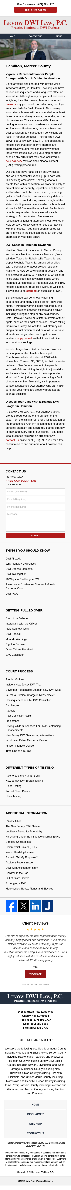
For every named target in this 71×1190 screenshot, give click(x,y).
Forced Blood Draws (18, 793)
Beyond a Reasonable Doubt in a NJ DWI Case (34, 691)
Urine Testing (13, 799)
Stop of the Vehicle (17, 619)
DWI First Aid (13, 558)
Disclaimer (35, 1118)
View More (35, 978)
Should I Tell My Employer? (22, 860)
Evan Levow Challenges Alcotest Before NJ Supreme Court (31, 587)
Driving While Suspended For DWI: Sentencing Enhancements (34, 730)
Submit (35, 535)
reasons (11, 104)
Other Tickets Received (20, 650)
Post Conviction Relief (19, 717)
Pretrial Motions (15, 680)
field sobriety (14, 161)
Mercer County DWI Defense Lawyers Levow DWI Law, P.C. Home (35, 24)
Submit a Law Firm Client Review (35, 988)
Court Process (19, 672)
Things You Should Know (28, 550)
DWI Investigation (16, 574)
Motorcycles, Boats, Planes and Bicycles (30, 892)
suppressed (24, 338)
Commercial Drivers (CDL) (21, 850)
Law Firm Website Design (34, 1185)
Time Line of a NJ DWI (19, 753)
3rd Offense (13, 722)
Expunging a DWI (16, 887)
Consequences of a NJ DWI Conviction (29, 701)
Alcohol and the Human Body (23, 778)
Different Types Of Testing (30, 770)
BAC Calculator (15, 655)
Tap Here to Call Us (35, 10)
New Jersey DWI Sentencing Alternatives (30, 737)
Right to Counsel (16, 645)
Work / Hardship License (20, 855)
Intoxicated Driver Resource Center (27, 742)
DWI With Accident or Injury (22, 871)
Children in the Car (17, 876)
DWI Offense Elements (19, 569)
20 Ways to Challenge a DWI (23, 579)
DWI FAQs (12, 594)
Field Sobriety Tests (17, 629)
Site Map (35, 1128)
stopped (31, 290)
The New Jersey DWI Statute (23, 829)
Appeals (10, 712)
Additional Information (27, 816)
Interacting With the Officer (21, 624)
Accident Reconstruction (20, 866)
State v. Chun (14, 824)
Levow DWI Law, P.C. (44, 1176)
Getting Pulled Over (24, 611)
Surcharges (12, 707)
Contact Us (35, 36)
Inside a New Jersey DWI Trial (24, 686)
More (59, 36)
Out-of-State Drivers (18, 881)
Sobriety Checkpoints (18, 845)
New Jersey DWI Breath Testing (25, 783)
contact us (12, 440)
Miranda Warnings (16, 640)
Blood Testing (14, 788)
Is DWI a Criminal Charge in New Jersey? (30, 696)
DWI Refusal (13, 634)
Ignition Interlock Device (20, 747)
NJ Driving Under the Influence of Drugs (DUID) (34, 839)
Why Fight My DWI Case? (21, 563)
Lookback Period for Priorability (24, 834)
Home (12, 36)
